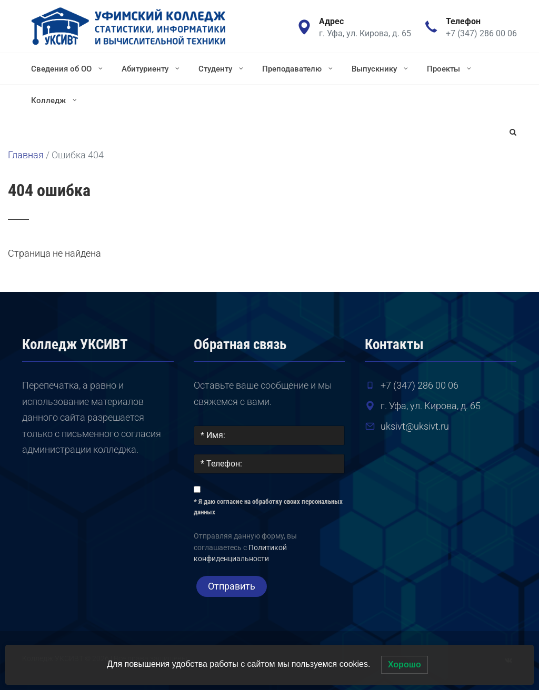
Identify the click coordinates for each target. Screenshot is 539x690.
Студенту (221, 68)
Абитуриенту (152, 68)
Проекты (450, 68)
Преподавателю (298, 68)
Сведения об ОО (68, 68)
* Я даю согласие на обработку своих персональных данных (268, 507)
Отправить (231, 586)
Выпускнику (381, 68)
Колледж (55, 100)
